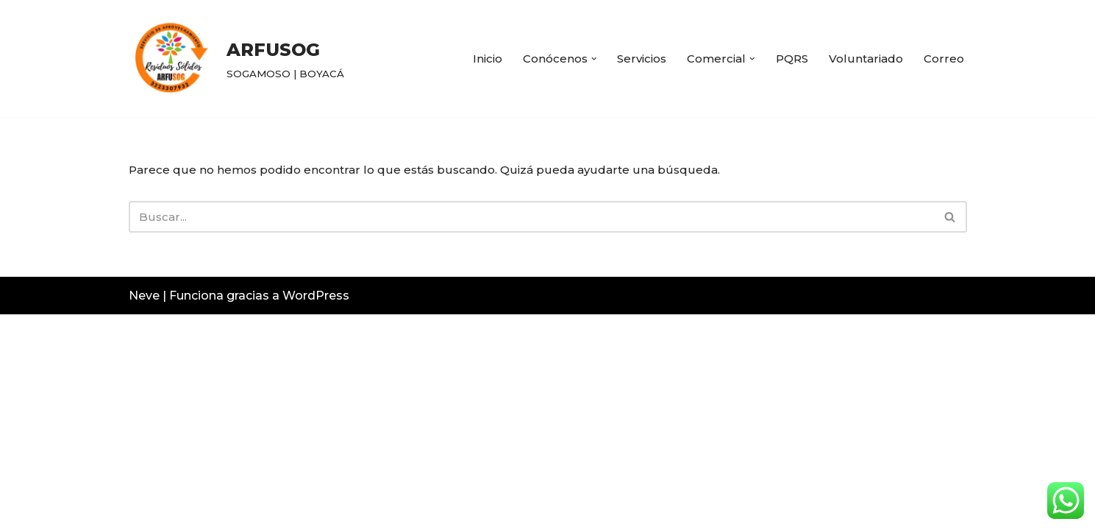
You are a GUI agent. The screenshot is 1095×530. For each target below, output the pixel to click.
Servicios (631, 59)
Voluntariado (864, 59)
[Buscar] (531, 219)
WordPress (315, 511)
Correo (943, 59)
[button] (582, 59)
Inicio (470, 59)
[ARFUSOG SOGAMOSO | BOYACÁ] (236, 58)
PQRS (787, 59)
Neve (144, 511)
